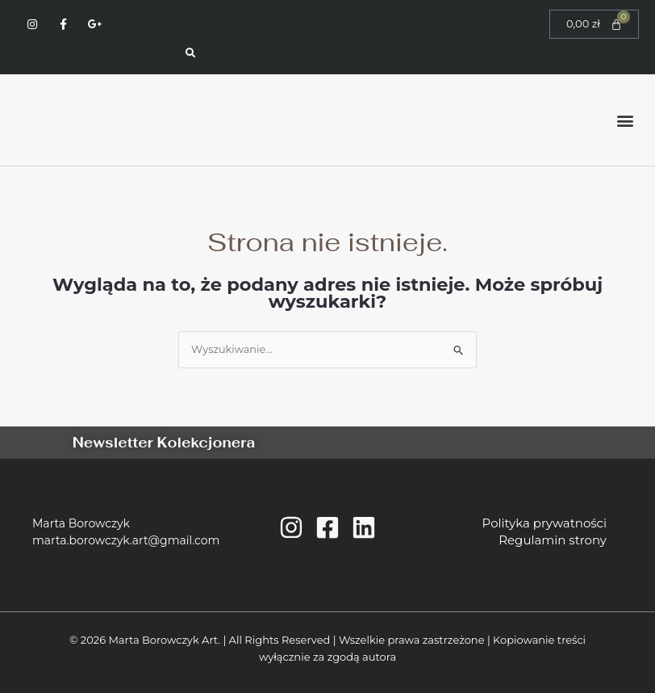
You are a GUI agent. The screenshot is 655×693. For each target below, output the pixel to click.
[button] (625, 120)
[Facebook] (327, 527)
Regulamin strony (549, 540)
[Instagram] (291, 527)
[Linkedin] (364, 527)
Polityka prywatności (541, 523)
